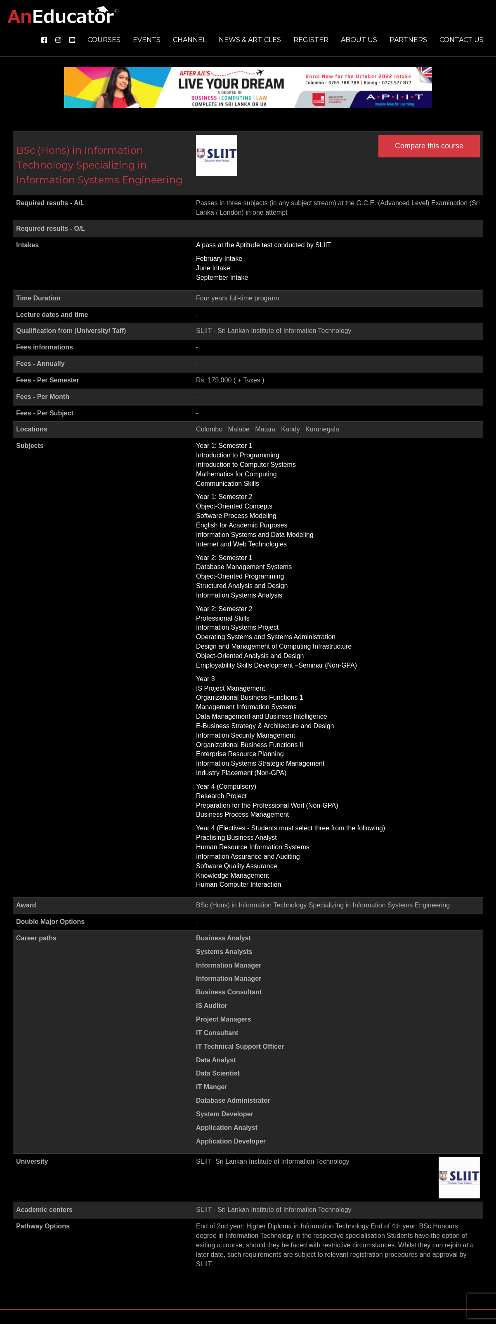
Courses (103, 40)
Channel (189, 40)
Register (310, 40)
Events (147, 40)
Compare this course (429, 146)
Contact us (461, 40)
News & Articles (250, 40)
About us (359, 40)
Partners (408, 40)
